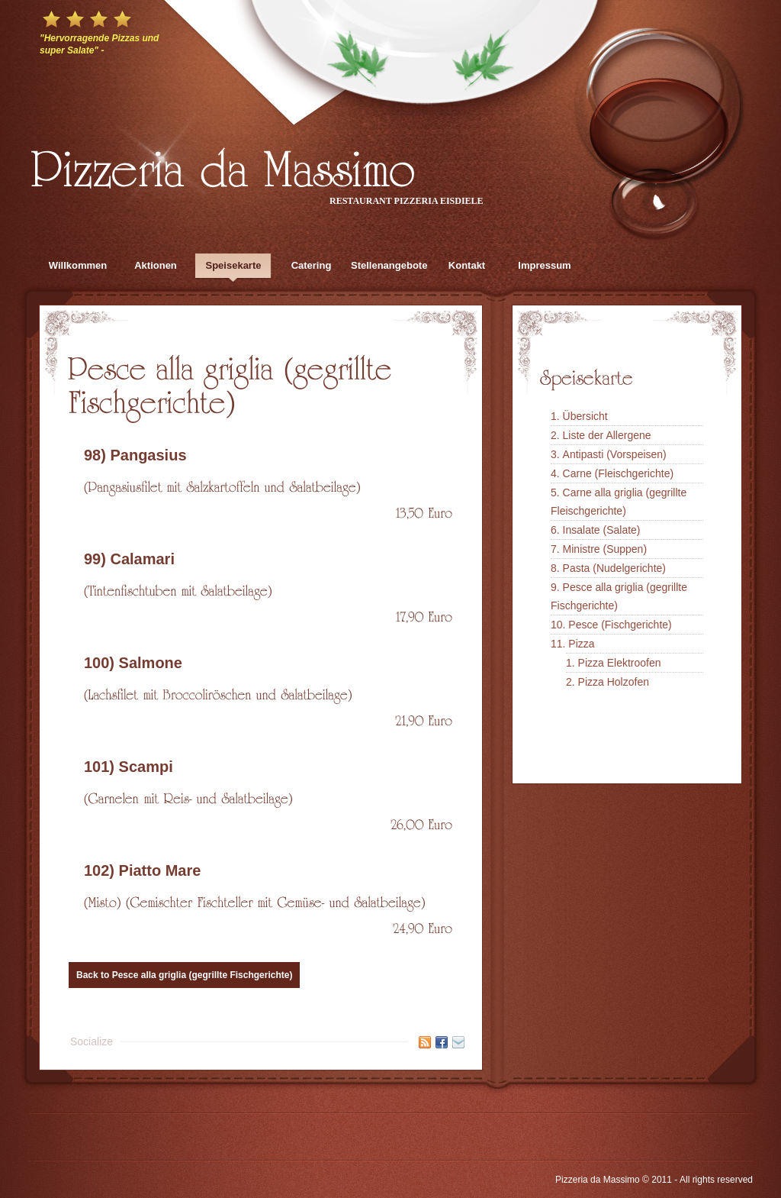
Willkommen (78, 265)
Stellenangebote (389, 265)
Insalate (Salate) (602, 530)
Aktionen (155, 265)
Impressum (544, 265)
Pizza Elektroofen (619, 663)
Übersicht (585, 416)
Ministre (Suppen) (605, 549)
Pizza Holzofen (613, 682)
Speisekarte (234, 265)
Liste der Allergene (607, 435)
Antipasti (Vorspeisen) (615, 454)
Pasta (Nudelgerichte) (614, 568)
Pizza (581, 644)
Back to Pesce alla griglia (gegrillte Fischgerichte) (184, 975)
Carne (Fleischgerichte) (618, 473)
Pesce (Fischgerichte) (619, 624)
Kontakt (466, 265)
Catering (311, 265)
